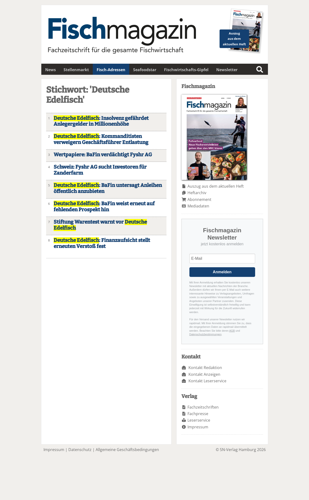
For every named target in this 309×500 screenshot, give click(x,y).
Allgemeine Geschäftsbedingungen (127, 449)
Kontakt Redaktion (205, 367)
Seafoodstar (144, 69)
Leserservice (198, 420)
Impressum (197, 427)
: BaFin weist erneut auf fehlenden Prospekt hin (104, 207)
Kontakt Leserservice (207, 381)
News (50, 69)
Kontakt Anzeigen (204, 374)
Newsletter (226, 69)
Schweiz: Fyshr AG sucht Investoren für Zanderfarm (100, 170)
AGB (232, 330)
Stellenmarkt (76, 69)
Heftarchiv (196, 192)
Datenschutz (80, 449)
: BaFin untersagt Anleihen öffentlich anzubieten (108, 188)
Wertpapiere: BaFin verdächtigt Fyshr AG (103, 155)
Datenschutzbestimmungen (205, 334)
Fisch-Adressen (111, 69)
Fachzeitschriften (203, 407)
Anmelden (222, 272)
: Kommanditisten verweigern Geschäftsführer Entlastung (101, 139)
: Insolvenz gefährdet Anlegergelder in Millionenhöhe (101, 121)
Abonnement (199, 199)
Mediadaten (198, 206)
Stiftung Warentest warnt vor (100, 225)
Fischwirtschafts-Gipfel (186, 69)
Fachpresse (197, 413)
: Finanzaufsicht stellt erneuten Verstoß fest (102, 243)
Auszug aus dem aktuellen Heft (215, 186)
